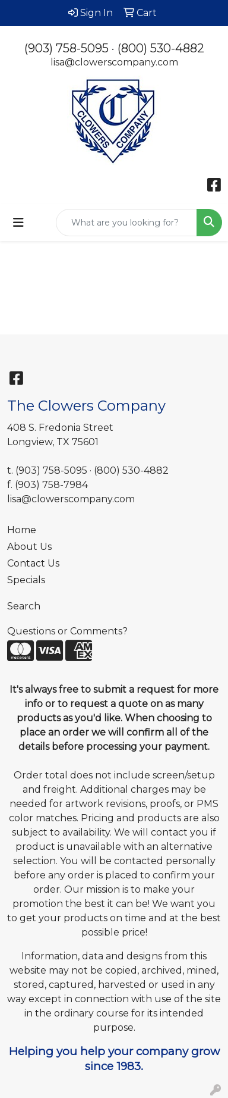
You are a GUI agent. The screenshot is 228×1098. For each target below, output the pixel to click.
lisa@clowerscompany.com (114, 62)
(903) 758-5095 (66, 48)
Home (21, 530)
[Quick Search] (126, 222)
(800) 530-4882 (161, 48)
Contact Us (33, 563)
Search (23, 606)
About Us (29, 546)
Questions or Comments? (67, 631)
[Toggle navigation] (18, 222)
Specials (26, 580)
